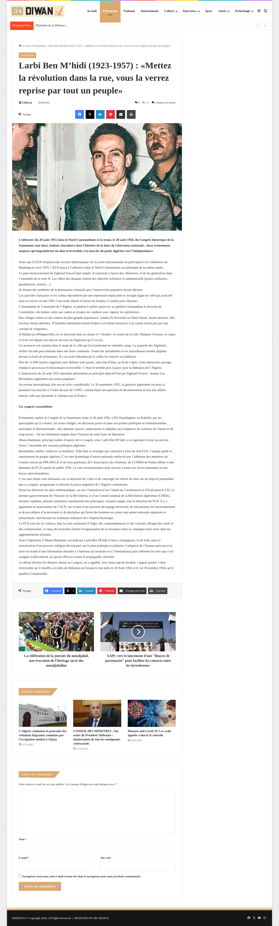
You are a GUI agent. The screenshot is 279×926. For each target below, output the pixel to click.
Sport (208, 11)
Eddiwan (27, 102)
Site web (105, 857)
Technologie (242, 11)
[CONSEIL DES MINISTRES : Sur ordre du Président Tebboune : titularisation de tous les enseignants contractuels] (97, 713)
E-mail (24, 857)
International (149, 11)
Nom (23, 839)
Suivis (222, 11)
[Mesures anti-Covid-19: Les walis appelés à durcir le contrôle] (152, 713)
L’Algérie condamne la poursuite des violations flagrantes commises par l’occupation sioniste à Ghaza (42, 735)
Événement (110, 11)
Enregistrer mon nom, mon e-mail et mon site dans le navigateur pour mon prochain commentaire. (81, 876)
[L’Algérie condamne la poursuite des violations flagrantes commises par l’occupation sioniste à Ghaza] (43, 713)
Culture (169, 11)
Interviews (190, 11)
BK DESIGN (101, 918)
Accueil (92, 11)
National (129, 11)
